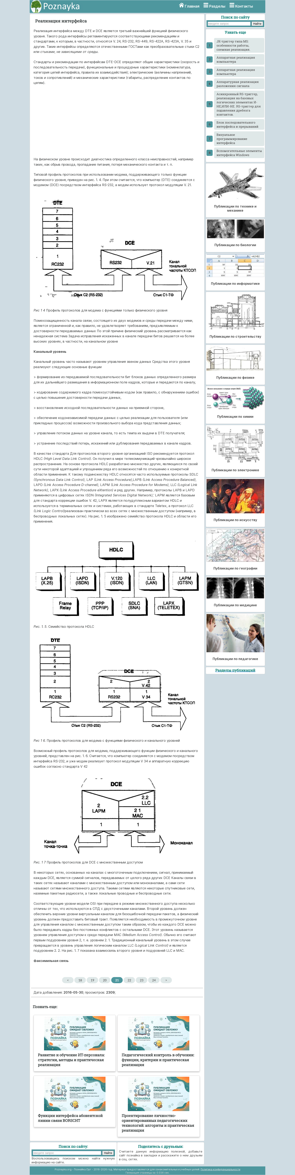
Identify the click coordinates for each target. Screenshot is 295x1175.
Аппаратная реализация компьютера (236, 59)
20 (105, 980)
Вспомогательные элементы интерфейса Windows (239, 153)
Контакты (244, 6)
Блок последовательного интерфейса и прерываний (237, 124)
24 (154, 980)
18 (80, 980)
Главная (192, 6)
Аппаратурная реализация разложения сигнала (238, 84)
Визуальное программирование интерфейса (232, 139)
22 (129, 980)
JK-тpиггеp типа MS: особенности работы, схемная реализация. (233, 45)
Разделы (217, 6)
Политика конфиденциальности (220, 1169)
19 (92, 980)
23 (141, 980)
